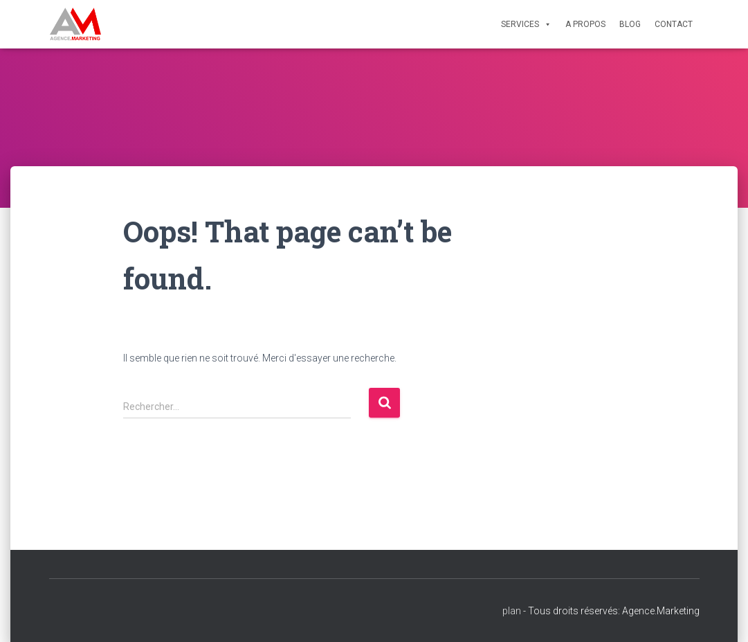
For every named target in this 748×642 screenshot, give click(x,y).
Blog (630, 24)
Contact (674, 24)
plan (511, 610)
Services (526, 24)
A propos (585, 24)
